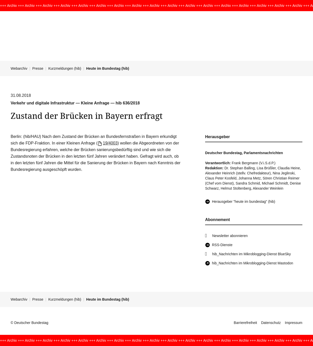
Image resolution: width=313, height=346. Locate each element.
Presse (38, 68)
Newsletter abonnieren (230, 236)
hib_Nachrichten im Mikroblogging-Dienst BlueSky (251, 254)
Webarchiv (19, 68)
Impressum (293, 323)
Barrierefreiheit (245, 323)
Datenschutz (271, 323)
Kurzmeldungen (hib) (64, 68)
